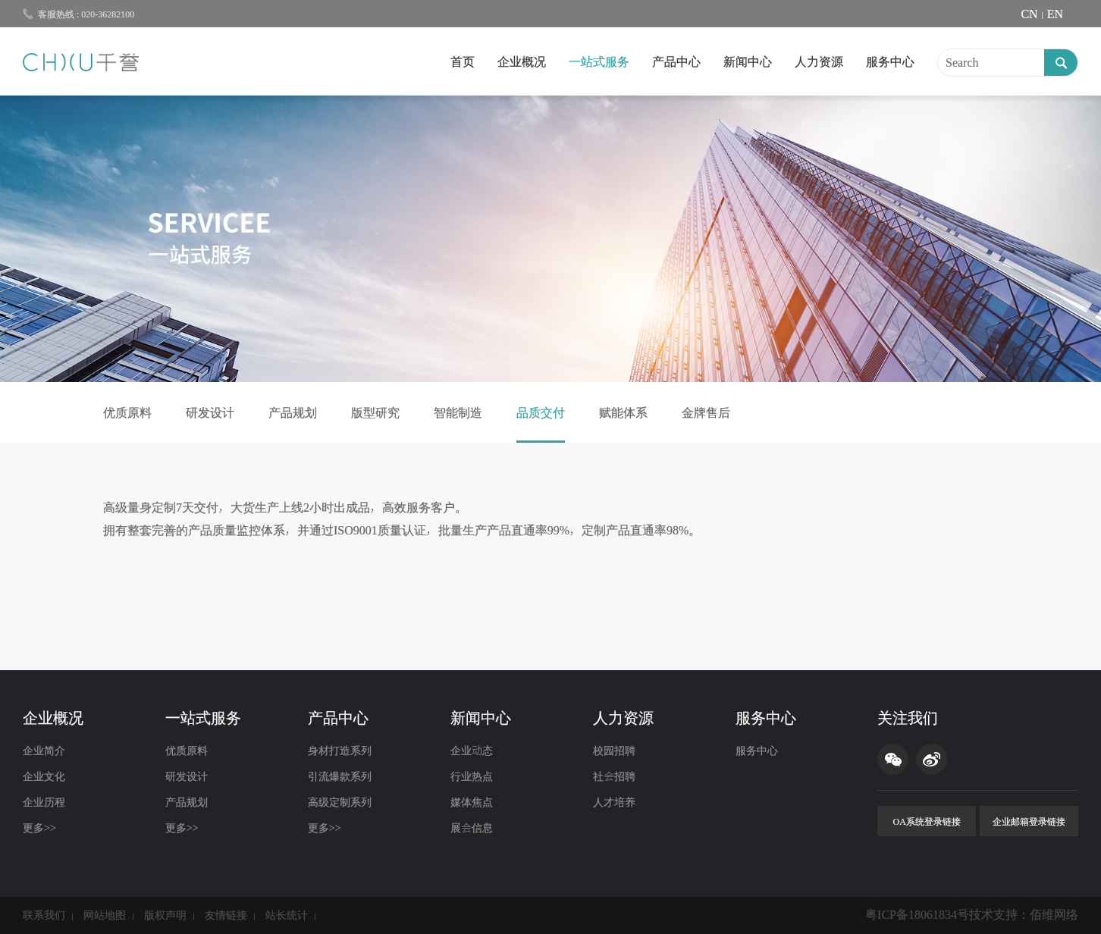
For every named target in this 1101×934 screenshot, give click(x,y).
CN (1029, 14)
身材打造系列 (340, 750)
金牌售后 (706, 412)
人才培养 (614, 802)
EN (1055, 14)
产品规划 (292, 412)
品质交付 (540, 412)
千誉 (81, 62)
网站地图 (104, 915)
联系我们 (44, 915)
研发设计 (210, 412)
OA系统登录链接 (927, 821)
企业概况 (521, 61)
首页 (462, 61)
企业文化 (44, 776)
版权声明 (165, 915)
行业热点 (471, 776)
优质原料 (127, 412)
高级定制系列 (340, 802)
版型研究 (375, 412)
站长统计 (286, 915)
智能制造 (458, 412)
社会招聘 (614, 776)
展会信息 (471, 828)
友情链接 (226, 915)
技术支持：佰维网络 (1023, 914)
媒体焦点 (471, 802)
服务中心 (890, 61)
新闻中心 (747, 61)
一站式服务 (599, 61)
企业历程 (44, 802)
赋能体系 (623, 412)
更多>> (39, 828)
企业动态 (471, 750)
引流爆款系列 (340, 776)
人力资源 (819, 61)
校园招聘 (614, 750)
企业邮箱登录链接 (1029, 821)
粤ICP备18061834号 (917, 914)
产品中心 (676, 61)
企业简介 (44, 750)
